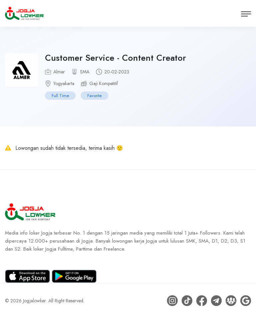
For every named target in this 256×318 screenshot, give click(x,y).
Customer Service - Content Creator (115, 57)
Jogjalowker (34, 300)
